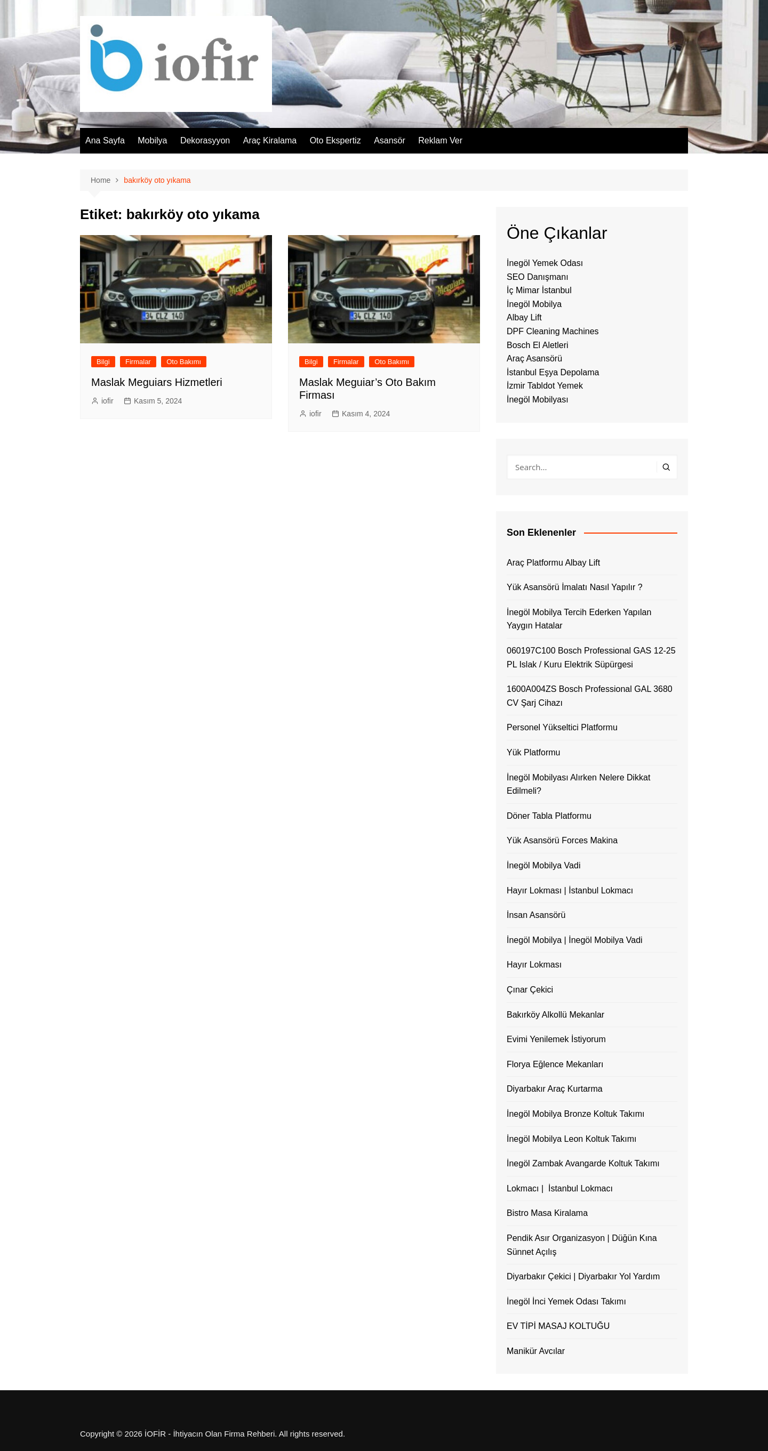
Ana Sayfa (105, 140)
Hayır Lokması (534, 964)
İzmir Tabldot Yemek (545, 385)
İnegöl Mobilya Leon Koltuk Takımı (571, 1138)
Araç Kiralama (270, 140)
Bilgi (103, 362)
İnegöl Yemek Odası (545, 263)
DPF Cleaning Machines (553, 331)
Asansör (389, 140)
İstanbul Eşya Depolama (553, 372)
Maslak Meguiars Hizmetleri (156, 382)
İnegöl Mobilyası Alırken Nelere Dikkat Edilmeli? (578, 784)
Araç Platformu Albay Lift (553, 562)
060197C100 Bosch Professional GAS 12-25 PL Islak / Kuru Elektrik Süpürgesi (591, 657)
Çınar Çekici (530, 989)
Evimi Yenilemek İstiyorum (556, 1039)
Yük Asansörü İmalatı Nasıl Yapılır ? (575, 587)
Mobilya (152, 140)
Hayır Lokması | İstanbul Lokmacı (570, 890)
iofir (107, 401)
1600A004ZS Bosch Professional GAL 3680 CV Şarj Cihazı (590, 695)
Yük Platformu (533, 752)
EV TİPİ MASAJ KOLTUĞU (558, 1326)
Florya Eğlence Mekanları (555, 1064)
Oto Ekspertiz (335, 140)
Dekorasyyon (205, 140)
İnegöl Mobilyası (538, 399)
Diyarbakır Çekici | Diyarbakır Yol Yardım (583, 1276)
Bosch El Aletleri (538, 345)
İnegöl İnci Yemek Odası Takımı (566, 1301)
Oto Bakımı (183, 362)
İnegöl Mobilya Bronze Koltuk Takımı (576, 1113)
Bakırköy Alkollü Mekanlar (555, 1014)
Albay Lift (524, 317)
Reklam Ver (440, 140)
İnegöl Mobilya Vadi (543, 865)
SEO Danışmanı (538, 276)
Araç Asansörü (534, 358)
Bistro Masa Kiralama (547, 1213)
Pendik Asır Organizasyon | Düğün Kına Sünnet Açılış (582, 1245)
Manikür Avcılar (536, 1351)
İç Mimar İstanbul (539, 290)
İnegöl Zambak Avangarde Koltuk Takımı (583, 1163)
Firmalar (138, 362)
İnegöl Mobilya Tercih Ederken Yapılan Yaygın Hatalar (579, 619)
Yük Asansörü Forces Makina (562, 840)
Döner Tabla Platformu (549, 815)
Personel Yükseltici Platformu (562, 727)
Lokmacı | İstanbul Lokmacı (560, 1188)
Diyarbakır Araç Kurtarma (555, 1088)
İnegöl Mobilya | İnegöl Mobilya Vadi (575, 940)
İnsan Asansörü (536, 915)
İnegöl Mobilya (534, 304)
